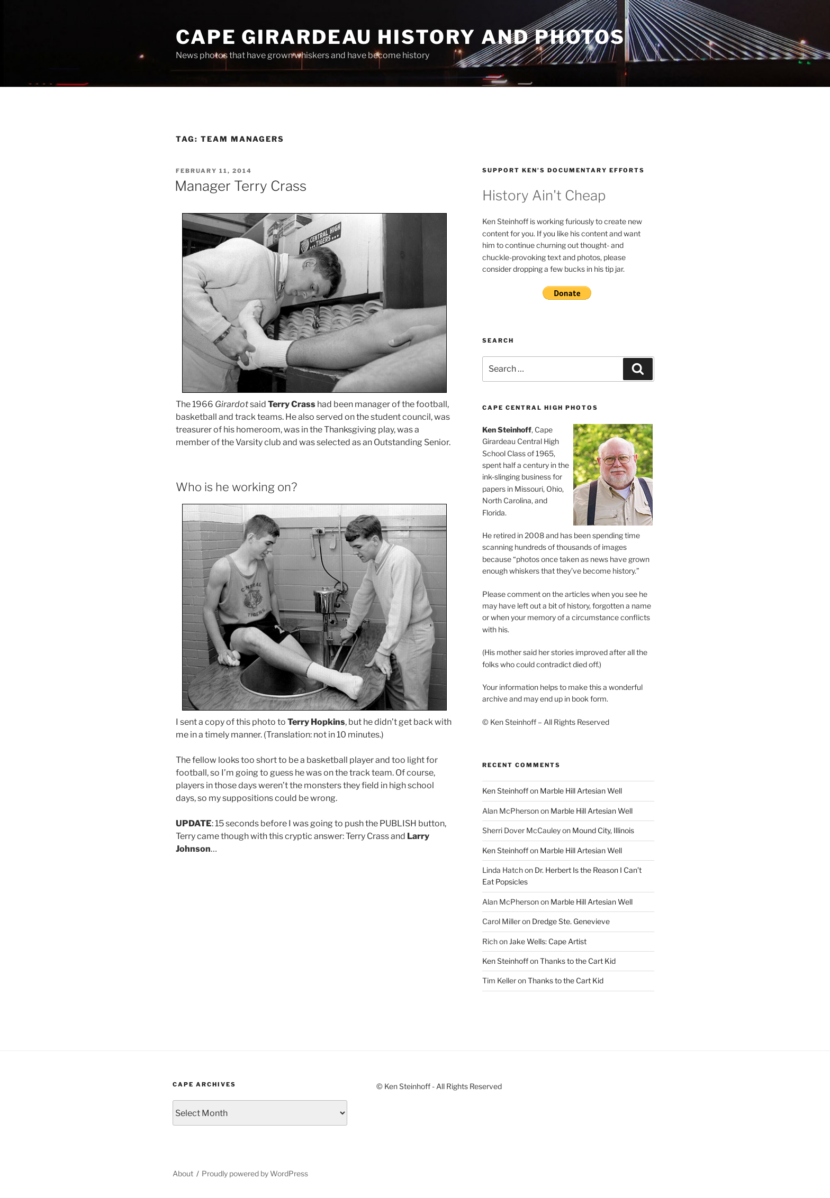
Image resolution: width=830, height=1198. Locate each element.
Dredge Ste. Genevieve (571, 921)
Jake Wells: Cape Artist (548, 941)
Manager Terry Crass (240, 186)
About (183, 1173)
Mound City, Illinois (603, 830)
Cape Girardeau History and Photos (400, 37)
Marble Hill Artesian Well (581, 790)
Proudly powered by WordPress (255, 1173)
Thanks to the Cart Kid (578, 960)
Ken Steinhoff (505, 790)
